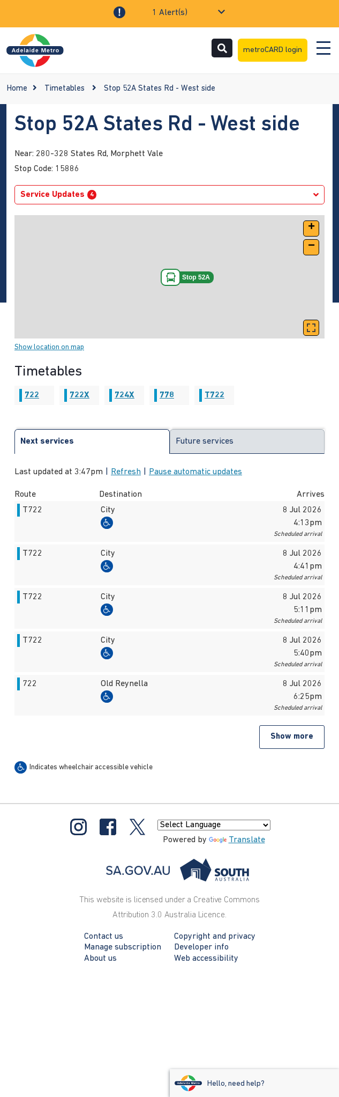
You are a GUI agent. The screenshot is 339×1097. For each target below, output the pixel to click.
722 (32, 395)
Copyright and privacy (214, 936)
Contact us (103, 936)
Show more (291, 737)
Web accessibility (206, 958)
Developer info (201, 947)
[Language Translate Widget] (213, 825)
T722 (214, 395)
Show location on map (49, 347)
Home (16, 89)
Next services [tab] (47, 441)
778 (167, 395)
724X (124, 395)
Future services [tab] (204, 441)
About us (100, 958)
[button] (311, 228)
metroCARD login (272, 50)
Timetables (64, 89)
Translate (237, 840)
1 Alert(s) (169, 13)
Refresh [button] (126, 472)
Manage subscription (122, 947)
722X (79, 395)
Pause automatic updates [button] (195, 472)
